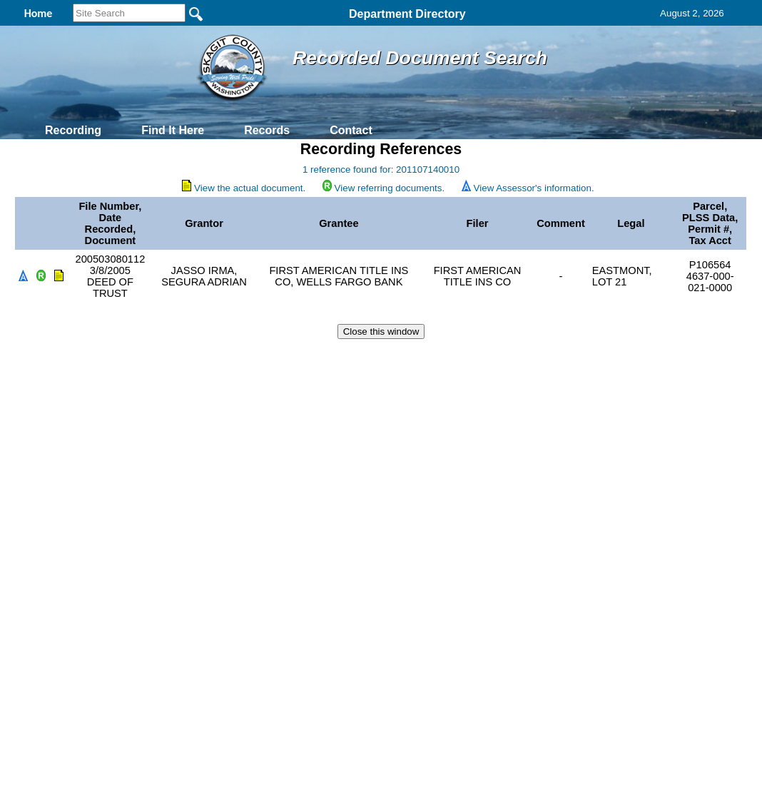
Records (267, 130)
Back (187, 357)
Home (242, 357)
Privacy (375, 357)
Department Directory (407, 14)
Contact (351, 130)
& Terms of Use (428, 357)
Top (144, 357)
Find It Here (172, 130)
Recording (73, 130)
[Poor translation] (52, 592)
